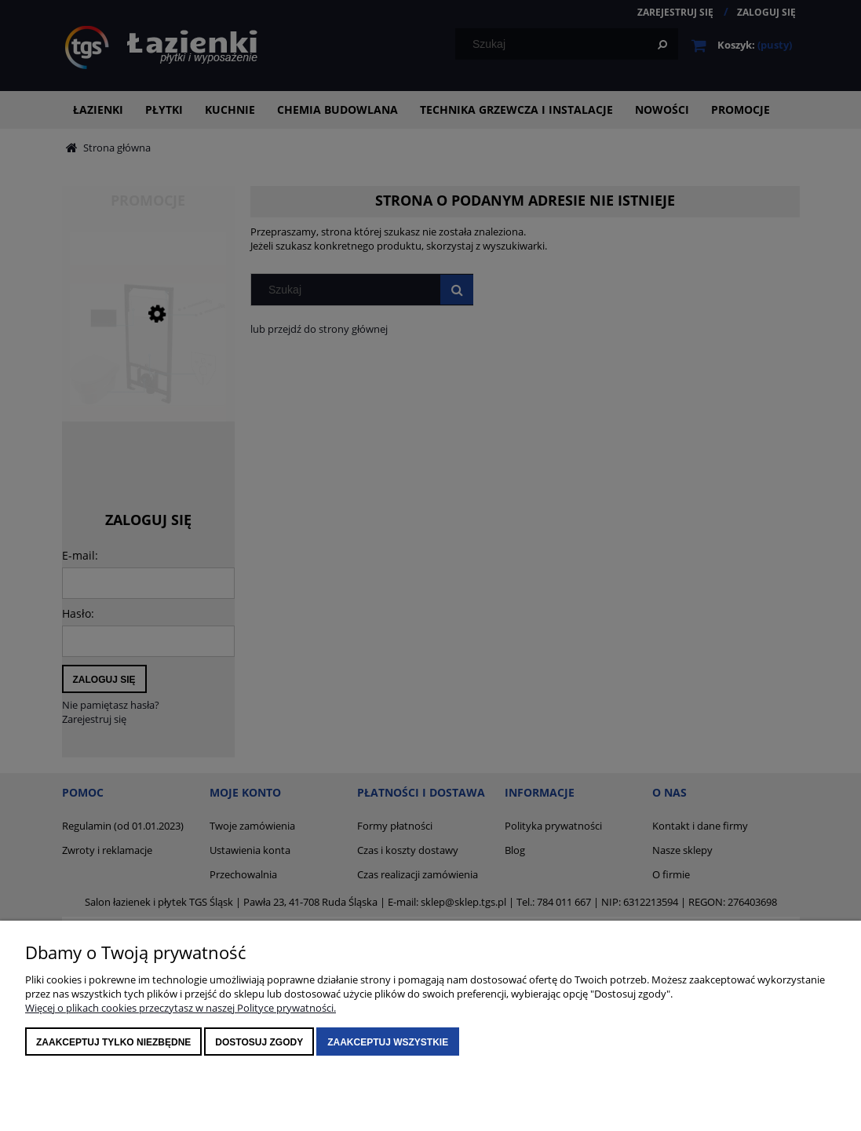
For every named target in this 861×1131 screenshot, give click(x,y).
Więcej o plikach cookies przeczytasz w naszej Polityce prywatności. (180, 1008)
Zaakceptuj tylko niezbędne (113, 1042)
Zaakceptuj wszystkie (387, 1042)
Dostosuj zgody (259, 1042)
